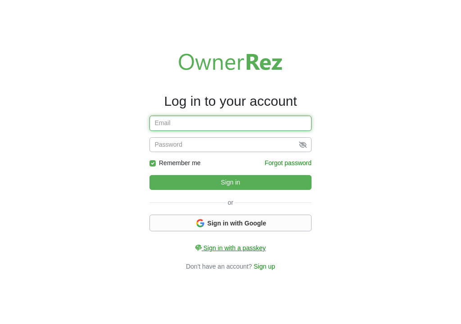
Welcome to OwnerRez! (230, 61)
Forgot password (288, 162)
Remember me (180, 162)
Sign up (264, 266)
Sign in (230, 182)
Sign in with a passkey (230, 248)
